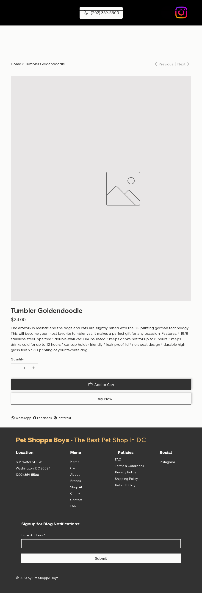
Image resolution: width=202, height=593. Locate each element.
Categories (71, 493)
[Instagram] (181, 12)
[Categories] (79, 493)
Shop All (76, 487)
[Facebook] (42, 418)
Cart (73, 468)
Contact (76, 500)
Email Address (33, 535)
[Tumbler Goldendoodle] (45, 64)
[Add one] (33, 367)
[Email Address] (100, 544)
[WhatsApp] (21, 418)
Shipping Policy (126, 479)
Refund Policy (125, 485)
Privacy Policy (125, 472)
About (75, 474)
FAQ (73, 506)
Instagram (167, 462)
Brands (75, 481)
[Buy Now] (101, 399)
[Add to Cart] (101, 384)
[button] (167, 12)
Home (74, 462)
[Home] (16, 64)
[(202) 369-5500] (101, 13)
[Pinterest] (62, 418)
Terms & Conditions (129, 466)
